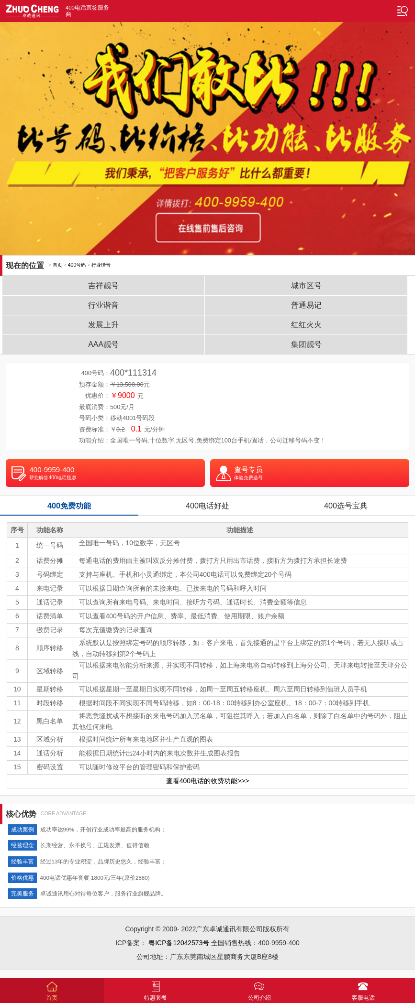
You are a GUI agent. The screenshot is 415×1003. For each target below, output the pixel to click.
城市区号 (306, 285)
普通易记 (306, 305)
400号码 (77, 265)
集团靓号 (306, 344)
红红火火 (306, 325)
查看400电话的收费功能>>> (207, 781)
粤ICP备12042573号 (178, 943)
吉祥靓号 (103, 285)
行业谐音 (101, 265)
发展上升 (103, 325)
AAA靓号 (103, 344)
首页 (57, 265)
